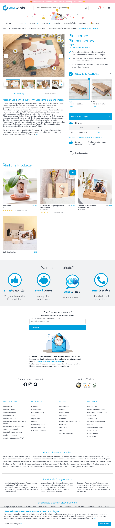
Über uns (34, 407)
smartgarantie (92, 433)
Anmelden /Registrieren (96, 410)
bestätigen (36, 328)
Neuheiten (57, 23)
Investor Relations (38, 427)
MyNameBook (8, 415)
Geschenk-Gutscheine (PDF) (13, 438)
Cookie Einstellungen (13, 524)
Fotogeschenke (9, 410)
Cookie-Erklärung (37, 413)
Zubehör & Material (10, 429)
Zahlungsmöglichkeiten (96, 421)
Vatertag (62, 419)
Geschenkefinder (70, 23)
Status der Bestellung (95, 427)
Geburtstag (63, 427)
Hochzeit (62, 425)
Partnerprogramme (38, 425)
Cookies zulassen (104, 523)
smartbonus (91, 437)
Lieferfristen (91, 415)
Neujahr (62, 410)
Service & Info (93, 401)
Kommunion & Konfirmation (69, 421)
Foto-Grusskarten (9, 419)
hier (37, 134)
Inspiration (83, 23)
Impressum (35, 419)
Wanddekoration (9, 413)
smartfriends (92, 431)
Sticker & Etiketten (10, 435)
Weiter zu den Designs (79, 117)
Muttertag (62, 415)
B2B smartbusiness (38, 431)
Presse (33, 421)
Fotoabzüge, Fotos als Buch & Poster (14, 422)
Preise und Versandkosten (97, 413)
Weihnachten (64, 407)
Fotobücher (7, 407)
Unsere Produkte (10, 401)
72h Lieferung (92, 419)
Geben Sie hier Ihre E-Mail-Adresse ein (45, 319)
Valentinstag (64, 413)
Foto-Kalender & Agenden (12, 432)
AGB (33, 415)
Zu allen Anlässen (66, 433)
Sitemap (90, 425)
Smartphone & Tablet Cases (13, 426)
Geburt (61, 431)
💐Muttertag (94, 23)
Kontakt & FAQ (92, 407)
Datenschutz (36, 410)
